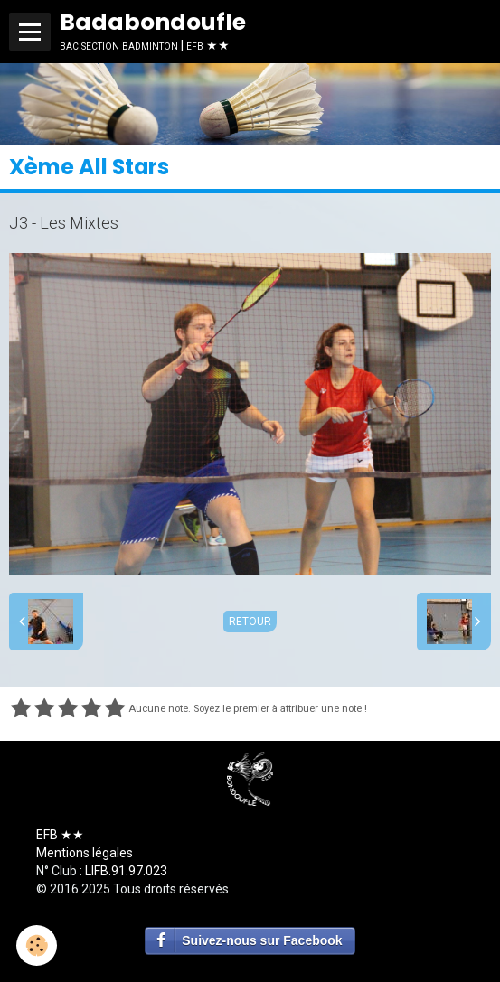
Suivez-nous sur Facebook (262, 940)
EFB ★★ (60, 835)
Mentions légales (84, 853)
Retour (250, 621)
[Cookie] (36, 945)
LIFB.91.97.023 (126, 871)
